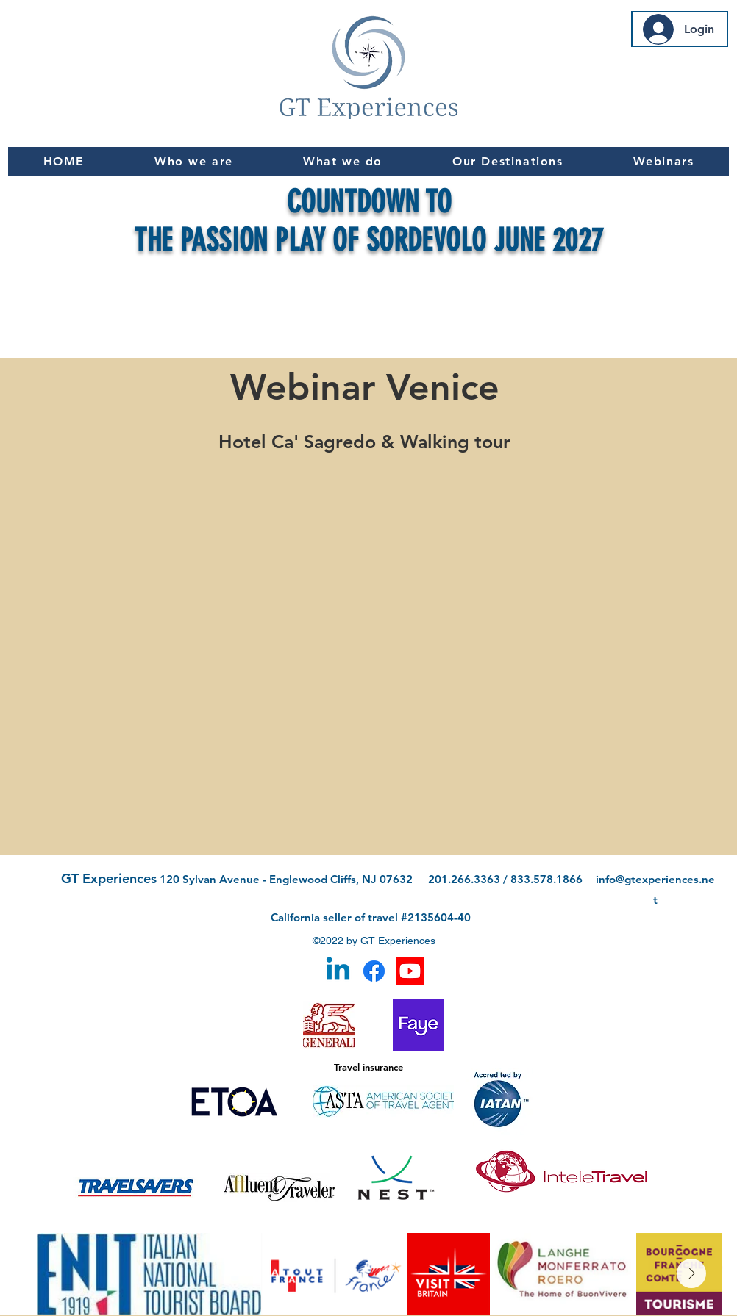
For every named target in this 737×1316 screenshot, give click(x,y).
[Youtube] (410, 971)
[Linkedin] (338, 971)
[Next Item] (691, 1273)
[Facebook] (374, 971)
